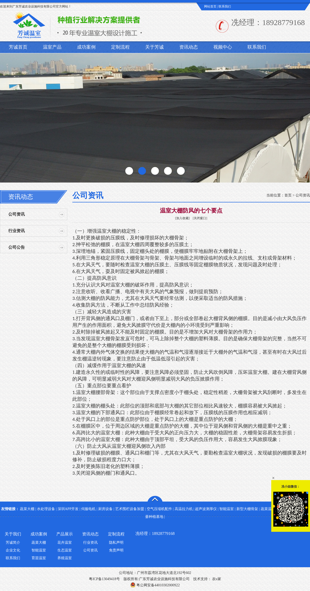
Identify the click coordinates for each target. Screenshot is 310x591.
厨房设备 (105, 509)
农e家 (216, 579)
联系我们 (225, 6)
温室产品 (52, 47)
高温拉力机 (184, 509)
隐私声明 (116, 542)
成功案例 (86, 47)
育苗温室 (39, 558)
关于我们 (13, 534)
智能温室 (226, 509)
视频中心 (222, 47)
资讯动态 (188, 47)
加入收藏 (182, 218)
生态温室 (64, 550)
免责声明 (116, 550)
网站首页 (210, 6)
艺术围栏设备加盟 (129, 509)
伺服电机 (88, 509)
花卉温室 (64, 542)
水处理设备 (46, 509)
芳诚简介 (13, 542)
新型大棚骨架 (247, 509)
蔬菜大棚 (27, 509)
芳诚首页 (18, 47)
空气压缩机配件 (159, 509)
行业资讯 (16, 231)
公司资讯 (16, 214)
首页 (288, 195)
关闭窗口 (200, 218)
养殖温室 (64, 558)
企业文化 (13, 550)
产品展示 (64, 534)
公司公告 (16, 247)
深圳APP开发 (68, 509)
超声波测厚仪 (206, 509)
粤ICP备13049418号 (104, 579)
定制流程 (120, 47)
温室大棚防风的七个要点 (191, 210)
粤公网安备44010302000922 (155, 585)
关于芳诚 (154, 47)
